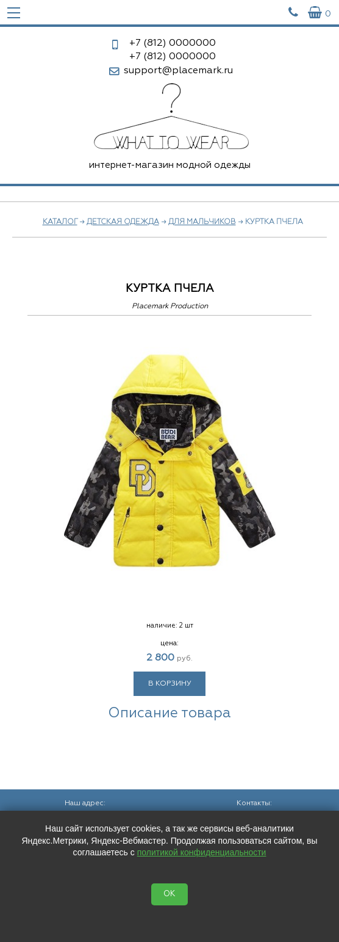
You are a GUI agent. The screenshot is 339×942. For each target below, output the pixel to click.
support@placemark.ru (178, 71)
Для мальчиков (202, 222)
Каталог (60, 222)
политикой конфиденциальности (201, 852)
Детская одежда (123, 222)
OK (169, 894)
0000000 (172, 43)
